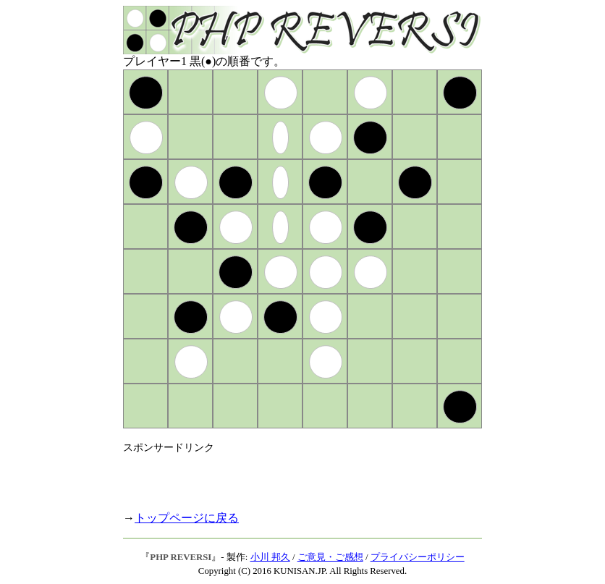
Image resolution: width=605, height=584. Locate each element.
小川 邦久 (270, 557)
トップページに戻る (187, 518)
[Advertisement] (292, 476)
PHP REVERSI (180, 557)
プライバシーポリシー (418, 557)
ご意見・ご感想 (330, 557)
